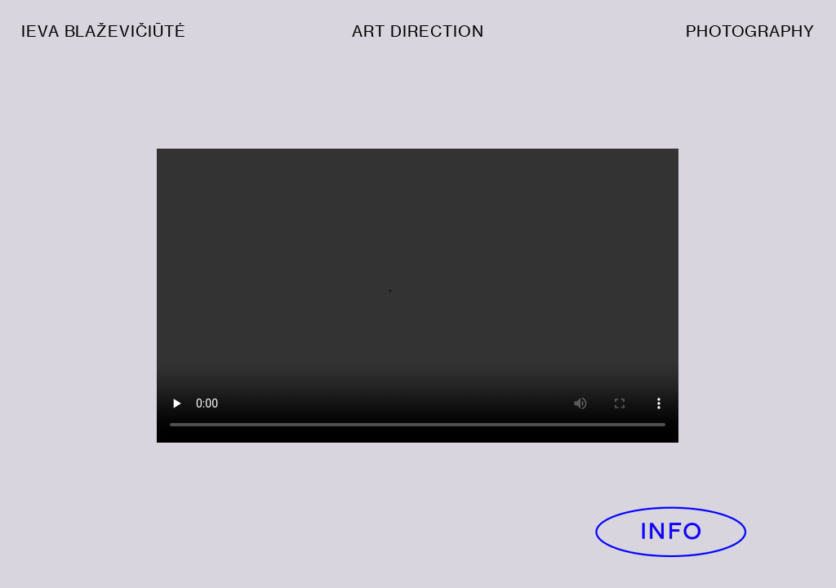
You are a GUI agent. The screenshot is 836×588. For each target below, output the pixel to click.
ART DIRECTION (417, 31)
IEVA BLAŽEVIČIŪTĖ (103, 31)
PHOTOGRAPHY (750, 31)
